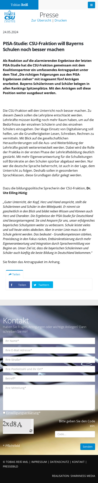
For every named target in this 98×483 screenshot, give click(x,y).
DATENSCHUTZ (59, 462)
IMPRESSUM (39, 462)
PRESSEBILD (10, 466)
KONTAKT (78, 462)
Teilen (14, 274)
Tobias (19, 5)
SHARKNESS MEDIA (83, 476)
